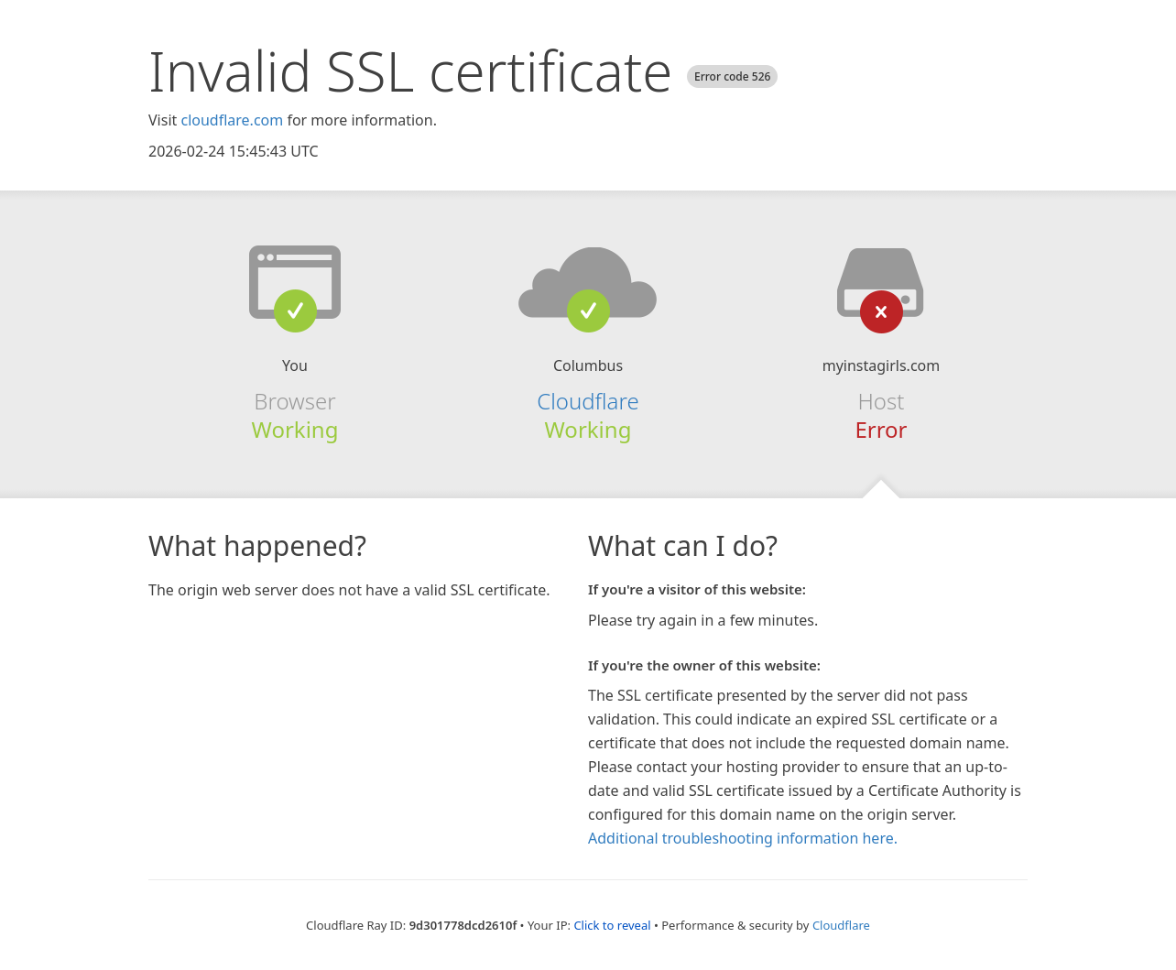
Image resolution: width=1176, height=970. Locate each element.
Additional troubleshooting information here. (743, 838)
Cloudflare (587, 401)
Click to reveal (611, 925)
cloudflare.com (231, 120)
